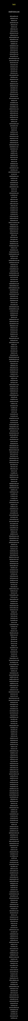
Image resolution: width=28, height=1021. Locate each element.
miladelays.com (14, 752)
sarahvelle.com (14, 887)
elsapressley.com (14, 369)
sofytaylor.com (14, 927)
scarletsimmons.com (14, 893)
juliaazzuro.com (14, 529)
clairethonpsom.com (14, 306)
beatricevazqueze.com (14, 222)
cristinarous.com (14, 313)
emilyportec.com (14, 386)
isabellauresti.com (14, 485)
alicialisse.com (14, 77)
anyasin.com (14, 174)
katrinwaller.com (14, 565)
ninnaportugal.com (13, 807)
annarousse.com (14, 157)
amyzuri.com (14, 127)
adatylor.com (14, 26)
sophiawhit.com (14, 940)
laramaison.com (14, 603)
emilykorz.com (14, 382)
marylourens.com (14, 712)
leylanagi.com (14, 626)
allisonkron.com (14, 96)
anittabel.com (14, 151)
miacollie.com (14, 729)
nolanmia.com (14, 811)
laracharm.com (14, 601)
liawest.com (14, 628)
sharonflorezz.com (14, 910)
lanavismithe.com (14, 599)
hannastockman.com (14, 449)
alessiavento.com (14, 62)
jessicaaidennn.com (14, 515)
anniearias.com (14, 165)
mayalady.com (14, 721)
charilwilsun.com (14, 292)
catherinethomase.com (14, 287)
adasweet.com (14, 24)
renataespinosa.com (14, 843)
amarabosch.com (14, 104)
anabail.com (14, 129)
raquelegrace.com (14, 839)
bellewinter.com (14, 237)
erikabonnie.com (14, 390)
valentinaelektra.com (14, 986)
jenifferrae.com (14, 506)
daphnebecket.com (14, 321)
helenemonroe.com (14, 462)
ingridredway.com (14, 477)
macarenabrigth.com (14, 675)
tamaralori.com (14, 963)
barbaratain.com (14, 220)
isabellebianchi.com (14, 487)
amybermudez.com (14, 123)
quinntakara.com (14, 835)
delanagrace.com (14, 325)
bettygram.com (14, 239)
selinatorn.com (14, 902)
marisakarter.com (14, 704)
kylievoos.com (14, 597)
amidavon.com (14, 119)
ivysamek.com (14, 498)
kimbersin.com (14, 590)
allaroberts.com (14, 92)
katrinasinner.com (14, 563)
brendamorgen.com (14, 245)
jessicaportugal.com (14, 521)
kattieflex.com (14, 567)
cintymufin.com (14, 304)
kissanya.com (14, 592)
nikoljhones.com (14, 801)
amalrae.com (14, 100)
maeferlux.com (14, 687)
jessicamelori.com (14, 519)
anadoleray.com (14, 132)
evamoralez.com (14, 414)
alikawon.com (14, 81)
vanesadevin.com (14, 999)
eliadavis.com (14, 353)
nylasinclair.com (14, 818)
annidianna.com (14, 163)
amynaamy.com (14, 125)
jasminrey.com (14, 504)
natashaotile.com (14, 786)
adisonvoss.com (14, 35)
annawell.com (14, 159)
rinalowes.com (14, 849)
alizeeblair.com (14, 89)
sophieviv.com (14, 944)
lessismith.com (14, 620)
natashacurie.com (14, 782)
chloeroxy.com (13, 302)
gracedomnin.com (14, 439)
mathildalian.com (14, 717)
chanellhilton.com (14, 289)
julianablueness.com (14, 536)
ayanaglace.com (14, 209)
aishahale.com (14, 43)
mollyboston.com (14, 763)
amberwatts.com (14, 115)
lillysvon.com (14, 641)
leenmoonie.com (14, 609)
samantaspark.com (14, 879)
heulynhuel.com (14, 464)
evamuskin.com (14, 416)
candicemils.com (14, 266)
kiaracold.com (14, 586)
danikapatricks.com (14, 319)
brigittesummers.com (14, 254)
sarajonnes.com (14, 889)
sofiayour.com (14, 923)
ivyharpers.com (14, 496)
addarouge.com (14, 28)
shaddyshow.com (14, 11)
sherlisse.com (14, 914)
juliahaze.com (14, 531)
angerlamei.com (14, 148)
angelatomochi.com (14, 144)
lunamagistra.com (14, 672)
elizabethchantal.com (14, 357)
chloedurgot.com (14, 300)
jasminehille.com (14, 500)
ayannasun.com (14, 214)
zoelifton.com (14, 1018)
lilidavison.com (14, 635)
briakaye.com (14, 247)
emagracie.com (14, 374)
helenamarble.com (14, 460)
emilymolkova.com (14, 384)
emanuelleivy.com (14, 376)
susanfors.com (14, 959)
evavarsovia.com (14, 422)
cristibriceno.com (14, 310)
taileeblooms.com (14, 961)
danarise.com (14, 317)
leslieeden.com (14, 618)
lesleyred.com (14, 616)
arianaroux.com (14, 184)
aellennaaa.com (14, 41)
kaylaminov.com (14, 569)
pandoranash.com (14, 828)
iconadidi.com (14, 473)
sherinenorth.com (14, 912)
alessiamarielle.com (14, 60)
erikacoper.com (14, 393)
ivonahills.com (14, 494)
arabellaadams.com (14, 176)
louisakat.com (14, 656)
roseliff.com (14, 858)
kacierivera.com (14, 546)
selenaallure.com (14, 896)
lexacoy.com (14, 622)
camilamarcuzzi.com (14, 262)
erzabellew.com (14, 399)
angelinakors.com (14, 146)
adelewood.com (14, 31)
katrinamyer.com (14, 561)
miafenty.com (14, 733)
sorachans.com (14, 946)
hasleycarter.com (14, 454)
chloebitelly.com (14, 296)
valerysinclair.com (14, 994)
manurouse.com (14, 693)
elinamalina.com (14, 355)
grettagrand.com (14, 443)
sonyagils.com (14, 931)
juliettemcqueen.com (14, 542)
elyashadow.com (14, 372)
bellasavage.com (14, 230)
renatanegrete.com (14, 845)
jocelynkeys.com (14, 525)
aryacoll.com (14, 197)
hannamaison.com (14, 447)
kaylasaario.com (14, 571)
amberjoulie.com (14, 113)
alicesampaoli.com (14, 75)
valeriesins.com (14, 990)
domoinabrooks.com (14, 338)
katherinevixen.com (14, 557)
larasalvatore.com (14, 605)
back (13, 4)
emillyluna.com (14, 380)
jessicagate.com (14, 517)
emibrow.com (14, 378)
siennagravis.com (14, 917)
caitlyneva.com (14, 258)
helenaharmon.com (14, 458)
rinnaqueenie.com (14, 851)
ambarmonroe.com (13, 108)
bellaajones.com (14, 224)
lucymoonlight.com (14, 664)
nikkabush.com (14, 799)
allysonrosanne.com (14, 98)
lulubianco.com (14, 666)
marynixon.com (14, 715)
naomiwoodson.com (14, 773)
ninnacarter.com (14, 805)
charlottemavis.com (14, 294)
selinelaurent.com (14, 904)
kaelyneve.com (14, 548)
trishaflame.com (14, 984)
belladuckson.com (14, 228)
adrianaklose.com (14, 39)
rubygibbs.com (14, 866)
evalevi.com (14, 411)
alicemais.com (14, 71)
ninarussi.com (14, 803)
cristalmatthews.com (14, 308)
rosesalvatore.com (14, 862)
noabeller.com (14, 809)
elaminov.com (14, 346)
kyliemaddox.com (14, 595)
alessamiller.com (14, 56)
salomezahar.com (14, 877)
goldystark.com (14, 437)
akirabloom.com (14, 47)
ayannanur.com (14, 212)
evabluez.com (14, 403)
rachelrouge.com (14, 837)
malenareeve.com (14, 689)
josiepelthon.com (14, 527)
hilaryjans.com (14, 466)
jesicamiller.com (14, 513)
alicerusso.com (14, 73)
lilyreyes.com (14, 643)
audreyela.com (14, 205)
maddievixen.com (14, 677)
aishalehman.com (14, 45)
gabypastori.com (14, 430)
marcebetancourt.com (14, 698)
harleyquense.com (14, 451)
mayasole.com (14, 723)
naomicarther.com (14, 771)
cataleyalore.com (14, 281)
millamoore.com (14, 757)
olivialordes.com (14, 820)
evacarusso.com (14, 405)
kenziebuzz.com (14, 582)
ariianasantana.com (14, 193)
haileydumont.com (14, 445)
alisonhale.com (14, 87)
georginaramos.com (14, 433)
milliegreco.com (14, 759)
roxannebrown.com (14, 864)
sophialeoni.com (14, 936)
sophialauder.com (14, 933)
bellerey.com (14, 235)
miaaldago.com (14, 727)
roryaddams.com (14, 856)
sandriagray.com (14, 883)
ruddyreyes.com (14, 868)
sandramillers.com (14, 881)
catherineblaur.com (14, 285)
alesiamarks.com (14, 52)
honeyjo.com (14, 470)
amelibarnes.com (14, 117)
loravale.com (14, 654)
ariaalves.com (14, 180)
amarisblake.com (14, 106)
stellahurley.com (14, 954)
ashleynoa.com (14, 201)
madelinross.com (14, 683)
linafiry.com (14, 645)
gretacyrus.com (14, 441)
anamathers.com (14, 134)
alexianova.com (14, 66)
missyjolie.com (14, 761)
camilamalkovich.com (14, 260)
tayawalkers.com (14, 965)
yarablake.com (14, 1011)
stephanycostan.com (14, 957)
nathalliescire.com (14, 788)
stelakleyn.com (14, 950)
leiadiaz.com (14, 611)
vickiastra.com (14, 1005)
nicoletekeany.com (14, 792)
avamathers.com (14, 207)
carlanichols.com (14, 270)
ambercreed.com (14, 111)
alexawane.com (14, 64)
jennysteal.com (14, 510)
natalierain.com (14, 780)
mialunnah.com (14, 742)
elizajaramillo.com (14, 361)
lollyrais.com (14, 649)
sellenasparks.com (14, 906)
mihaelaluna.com (14, 750)
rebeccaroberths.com (14, 841)
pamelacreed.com (14, 826)
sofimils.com (14, 925)
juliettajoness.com (14, 540)
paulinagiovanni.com (14, 832)
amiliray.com (14, 121)
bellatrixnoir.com (14, 233)
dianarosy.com (14, 336)
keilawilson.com (14, 576)
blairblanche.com (14, 243)
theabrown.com (14, 976)
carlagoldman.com (14, 268)
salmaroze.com (14, 874)
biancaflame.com (14, 241)
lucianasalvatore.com (14, 660)
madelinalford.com (14, 681)
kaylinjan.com (14, 574)
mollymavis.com (14, 765)
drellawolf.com (14, 340)
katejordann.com (14, 555)
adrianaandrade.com (14, 37)
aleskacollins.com (14, 54)
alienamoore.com (14, 79)
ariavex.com (14, 191)
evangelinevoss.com (14, 418)
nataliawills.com (14, 776)
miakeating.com (14, 740)
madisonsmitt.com (14, 685)
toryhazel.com (14, 982)
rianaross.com (14, 847)
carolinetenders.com (14, 273)
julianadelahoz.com (14, 538)
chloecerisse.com (14, 298)
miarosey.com (14, 748)
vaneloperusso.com (14, 997)
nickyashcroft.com (14, 790)
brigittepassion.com (14, 252)
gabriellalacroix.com (14, 428)
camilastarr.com (14, 264)
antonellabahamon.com (14, 172)
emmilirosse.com (14, 388)
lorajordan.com (14, 651)
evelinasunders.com (14, 424)
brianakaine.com (14, 249)
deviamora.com (14, 329)
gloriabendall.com (14, 435)
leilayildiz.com (14, 614)
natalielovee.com (14, 778)
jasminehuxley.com (14, 502)
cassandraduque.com (14, 275)
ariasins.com (14, 188)
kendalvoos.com (14, 580)
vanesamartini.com (14, 1001)
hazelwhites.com (14, 456)
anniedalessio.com (14, 167)
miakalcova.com (14, 738)
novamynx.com (14, 816)
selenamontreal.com (14, 898)
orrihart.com (14, 824)
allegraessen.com (14, 94)
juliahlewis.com (14, 534)
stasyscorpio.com (14, 948)
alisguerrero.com (14, 83)
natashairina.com (14, 784)
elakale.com (14, 344)
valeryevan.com (14, 992)
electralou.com (14, 350)
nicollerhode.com (14, 797)
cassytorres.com (14, 279)
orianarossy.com (14, 822)
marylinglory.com (14, 710)
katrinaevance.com (13, 559)
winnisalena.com (14, 1009)
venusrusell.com (14, 1003)
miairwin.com (14, 736)
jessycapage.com (14, 523)
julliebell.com (14, 544)
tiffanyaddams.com (14, 980)
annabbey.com (14, 153)
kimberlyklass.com (14, 588)
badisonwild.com (14, 218)
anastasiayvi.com (14, 138)
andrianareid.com (14, 142)
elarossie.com (14, 348)
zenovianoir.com (14, 1015)
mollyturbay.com (14, 767)
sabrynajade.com (14, 870)
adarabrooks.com (14, 22)
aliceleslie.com (14, 68)
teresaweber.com (14, 971)
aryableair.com (14, 195)
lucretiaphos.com (14, 662)
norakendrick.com (14, 813)
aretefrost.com (14, 178)
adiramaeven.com (14, 33)
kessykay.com (14, 584)
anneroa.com (14, 161)
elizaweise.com (14, 363)
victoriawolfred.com (14, 1007)
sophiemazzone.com (14, 942)
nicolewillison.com (14, 795)
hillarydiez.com (14, 468)
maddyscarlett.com (14, 679)
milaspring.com (14, 755)
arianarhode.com (14, 182)
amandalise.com (14, 102)
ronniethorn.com (14, 853)
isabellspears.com (14, 491)
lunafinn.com (14, 670)
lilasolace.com (14, 630)
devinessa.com (14, 332)
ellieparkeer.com (14, 367)
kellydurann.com (14, 578)
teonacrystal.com (14, 969)
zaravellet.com (14, 1013)
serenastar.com (14, 908)
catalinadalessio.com (14, 283)
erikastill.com (14, 397)
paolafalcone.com (14, 830)
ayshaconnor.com (14, 216)
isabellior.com (14, 489)
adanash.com (14, 20)
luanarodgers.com (14, 658)
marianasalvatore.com (14, 700)
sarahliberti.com (14, 885)
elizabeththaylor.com (14, 359)
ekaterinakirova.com (14, 342)
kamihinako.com (14, 550)
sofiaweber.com (14, 921)
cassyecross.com (14, 277)
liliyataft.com (14, 639)
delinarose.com (14, 327)
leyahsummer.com (14, 624)
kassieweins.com (14, 552)
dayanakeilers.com (14, 323)
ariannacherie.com (14, 186)
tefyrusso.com (14, 967)
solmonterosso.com (14, 929)
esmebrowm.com (14, 401)
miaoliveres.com (14, 744)
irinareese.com (14, 479)
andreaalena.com (14, 140)
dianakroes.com (14, 334)
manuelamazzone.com (14, 691)
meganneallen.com (13, 725)
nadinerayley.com (14, 769)
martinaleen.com (14, 708)
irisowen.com (14, 481)
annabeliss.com (14, 155)
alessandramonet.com (14, 58)
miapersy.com (14, 746)
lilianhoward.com (14, 632)
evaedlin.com (14, 407)
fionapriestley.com (14, 426)
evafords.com (14, 409)
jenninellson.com (14, 508)
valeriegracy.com (14, 988)
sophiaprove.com (14, 938)
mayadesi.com (14, 719)
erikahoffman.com (14, 395)
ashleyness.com (14, 199)
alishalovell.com (14, 85)
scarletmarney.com (13, 891)
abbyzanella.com (14, 16)
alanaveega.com (14, 50)
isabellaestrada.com (14, 483)
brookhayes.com (14, 256)
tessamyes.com (14, 973)
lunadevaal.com (14, 668)
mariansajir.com (14, 702)
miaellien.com (14, 731)
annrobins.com (14, 169)
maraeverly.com (14, 696)
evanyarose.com (14, 420)
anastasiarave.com (14, 136)
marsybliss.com (14, 706)
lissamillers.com (14, 647)
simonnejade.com (14, 919)
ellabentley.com (14, 365)
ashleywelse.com (14, 203)
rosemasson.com (14, 860)
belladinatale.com (14, 226)
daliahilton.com (14, 315)
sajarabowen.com (14, 872)
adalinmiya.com (14, 18)
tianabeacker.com (14, 978)
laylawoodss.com (14, 607)
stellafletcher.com (14, 952)
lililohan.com (14, 637)
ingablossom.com (14, 475)
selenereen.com (14, 900)
